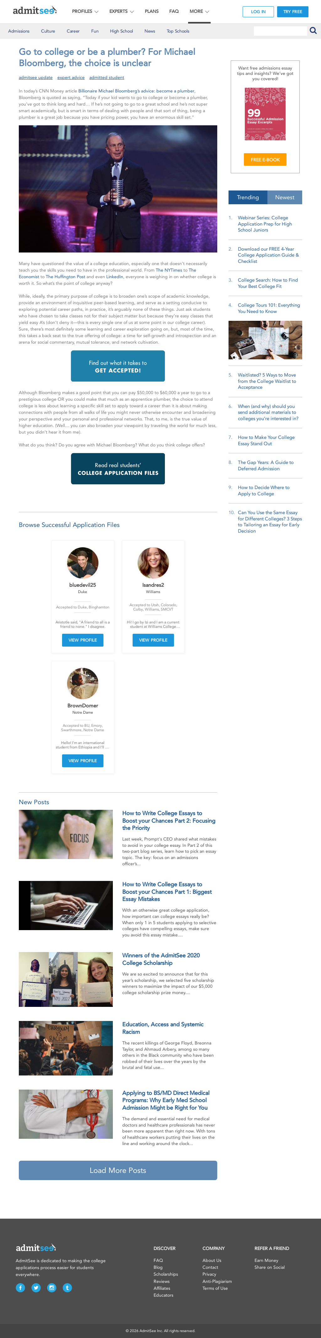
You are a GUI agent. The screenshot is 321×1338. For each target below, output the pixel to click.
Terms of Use (215, 1288)
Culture (48, 31)
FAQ (174, 11)
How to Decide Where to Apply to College (264, 491)
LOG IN (258, 11)
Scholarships (166, 1274)
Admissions (18, 31)
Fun (94, 31)
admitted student (106, 77)
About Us (212, 1260)
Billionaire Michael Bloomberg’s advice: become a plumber (136, 91)
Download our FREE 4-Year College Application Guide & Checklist (268, 255)
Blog (158, 1267)
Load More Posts (118, 1170)
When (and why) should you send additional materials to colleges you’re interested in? (268, 412)
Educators (163, 1295)
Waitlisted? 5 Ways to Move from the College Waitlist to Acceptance (267, 381)
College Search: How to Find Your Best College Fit (268, 283)
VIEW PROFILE (82, 640)
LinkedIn (114, 276)
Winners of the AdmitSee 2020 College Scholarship (161, 959)
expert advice (71, 77)
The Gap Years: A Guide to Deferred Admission (266, 465)
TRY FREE (292, 11)
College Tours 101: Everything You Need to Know (269, 308)
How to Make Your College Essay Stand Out (266, 440)
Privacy (209, 1274)
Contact (210, 1267)
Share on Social (270, 1267)
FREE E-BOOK (265, 160)
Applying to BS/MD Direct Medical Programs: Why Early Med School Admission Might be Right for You (165, 1100)
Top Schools (178, 31)
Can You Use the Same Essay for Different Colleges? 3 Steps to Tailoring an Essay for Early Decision (270, 522)
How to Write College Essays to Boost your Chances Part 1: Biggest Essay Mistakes (167, 892)
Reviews (162, 1281)
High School (121, 31)
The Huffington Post (65, 276)
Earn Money (266, 1260)
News (150, 31)
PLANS (152, 11)
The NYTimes (169, 270)
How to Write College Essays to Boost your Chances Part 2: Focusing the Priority (168, 820)
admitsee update (36, 77)
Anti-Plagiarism (217, 1281)
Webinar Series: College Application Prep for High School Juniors (265, 224)
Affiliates (162, 1288)
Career (73, 31)
